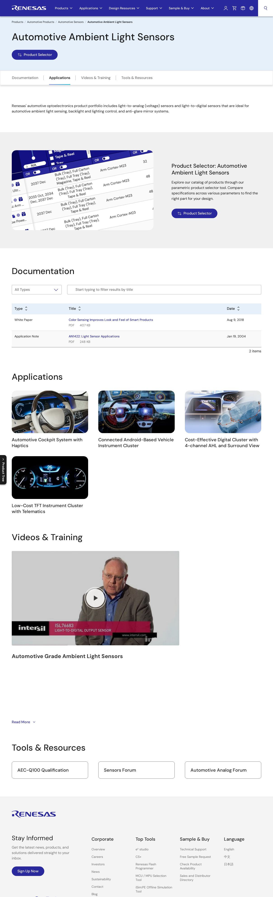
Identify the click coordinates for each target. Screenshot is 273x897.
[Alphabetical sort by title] (75, 309)
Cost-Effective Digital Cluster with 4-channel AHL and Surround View (222, 442)
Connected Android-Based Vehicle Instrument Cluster (136, 442)
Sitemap (224, 890)
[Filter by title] (164, 289)
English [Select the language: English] (229, 793)
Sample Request (243, 8)
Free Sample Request (195, 800)
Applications (59, 77)
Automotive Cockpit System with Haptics (47, 442)
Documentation (25, 77)
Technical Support (193, 793)
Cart (234, 8)
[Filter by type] (37, 289)
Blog (95, 838)
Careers (97, 800)
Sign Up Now (28, 814)
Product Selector (34, 54)
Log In (226, 8)
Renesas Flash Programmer (146, 810)
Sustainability (101, 823)
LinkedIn (58, 843)
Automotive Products (40, 22)
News (96, 815)
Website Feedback (247, 890)
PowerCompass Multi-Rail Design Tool (152, 844)
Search (265, 8)
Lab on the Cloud (148, 861)
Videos (96, 845)
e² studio (142, 793)
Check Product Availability (191, 810)
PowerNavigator (147, 854)
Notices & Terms (157, 890)
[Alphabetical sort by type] (21, 309)
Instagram (47, 843)
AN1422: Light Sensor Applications (94, 336)
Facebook (37, 843)
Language (251, 8)
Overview (98, 793)
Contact (97, 830)
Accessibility (205, 890)
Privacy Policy (183, 890)
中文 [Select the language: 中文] (227, 800)
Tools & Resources (137, 77)
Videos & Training (96, 77)
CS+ (138, 800)
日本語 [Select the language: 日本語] (228, 808)
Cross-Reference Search (154, 869)
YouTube (15, 843)
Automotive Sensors (71, 22)
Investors (98, 808)
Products (17, 22)
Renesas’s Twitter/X (26, 843)
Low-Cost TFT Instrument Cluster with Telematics (47, 508)
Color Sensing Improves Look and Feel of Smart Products (111, 320)
